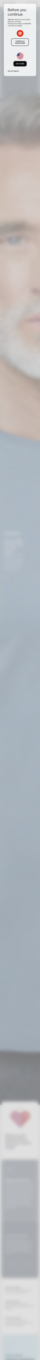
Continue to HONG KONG (20, 42)
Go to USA (20, 64)
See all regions (13, 71)
